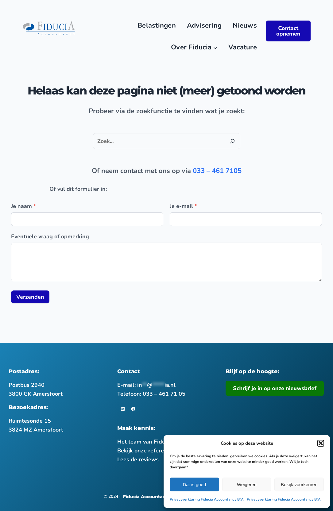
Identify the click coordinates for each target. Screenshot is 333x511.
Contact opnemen (288, 31)
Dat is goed (194, 484)
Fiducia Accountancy (147, 496)
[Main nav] (215, 47)
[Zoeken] (232, 141)
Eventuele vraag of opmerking (50, 236)
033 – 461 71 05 (164, 394)
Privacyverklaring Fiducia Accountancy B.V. (207, 499)
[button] (321, 443)
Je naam (23, 206)
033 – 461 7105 (217, 170)
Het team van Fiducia (144, 441)
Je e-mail (183, 206)
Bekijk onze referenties (147, 450)
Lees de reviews (138, 459)
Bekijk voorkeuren (299, 484)
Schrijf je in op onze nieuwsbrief (274, 388)
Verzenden (30, 297)
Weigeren (247, 484)
